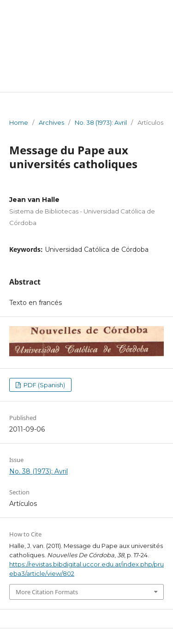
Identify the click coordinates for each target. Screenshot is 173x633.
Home (18, 122)
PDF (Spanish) (43, 385)
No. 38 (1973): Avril (101, 122)
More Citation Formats (47, 592)
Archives (51, 122)
